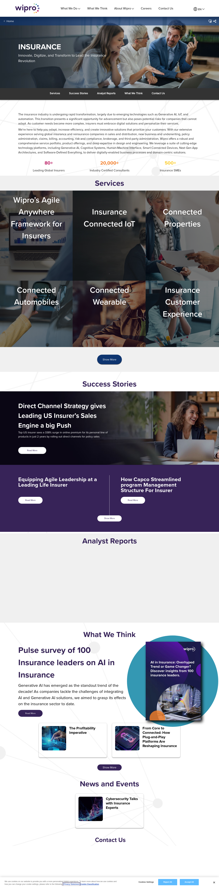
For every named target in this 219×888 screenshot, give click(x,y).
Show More (109, 518)
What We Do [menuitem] (70, 8)
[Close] (214, 882)
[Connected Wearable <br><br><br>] (109, 314)
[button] (210, 21)
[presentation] (109, 359)
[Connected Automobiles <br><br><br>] (36, 314)
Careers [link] (146, 8)
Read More (32, 450)
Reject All (167, 882)
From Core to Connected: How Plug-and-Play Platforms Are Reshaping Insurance (160, 737)
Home (10, 21)
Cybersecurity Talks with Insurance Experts (122, 803)
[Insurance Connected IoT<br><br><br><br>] (109, 236)
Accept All (189, 882)
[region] (109, 882)
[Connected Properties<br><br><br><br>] (182, 236)
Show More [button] (109, 359)
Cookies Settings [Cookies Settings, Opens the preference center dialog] (146, 882)
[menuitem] (199, 9)
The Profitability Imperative (82, 730)
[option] (79, 583)
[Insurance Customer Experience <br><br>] (182, 314)
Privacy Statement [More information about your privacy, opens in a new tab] (71, 884)
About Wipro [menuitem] (124, 8)
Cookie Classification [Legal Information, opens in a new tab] (89, 884)
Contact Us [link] (165, 8)
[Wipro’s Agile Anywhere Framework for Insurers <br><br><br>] (36, 236)
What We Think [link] (97, 8)
